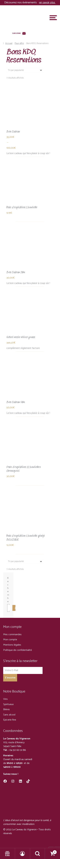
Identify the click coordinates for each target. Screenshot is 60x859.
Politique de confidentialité (17, 650)
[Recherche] (14, 608)
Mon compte (10, 639)
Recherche (8, 589)
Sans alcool (9, 715)
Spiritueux (8, 704)
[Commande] (24, 70)
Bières (6, 709)
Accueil (8, 43)
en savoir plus (47, 2)
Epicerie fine (9, 720)
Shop (7, 853)
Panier (51, 851)
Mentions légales (12, 645)
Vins (5, 699)
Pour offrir (19, 43)
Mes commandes (12, 634)
